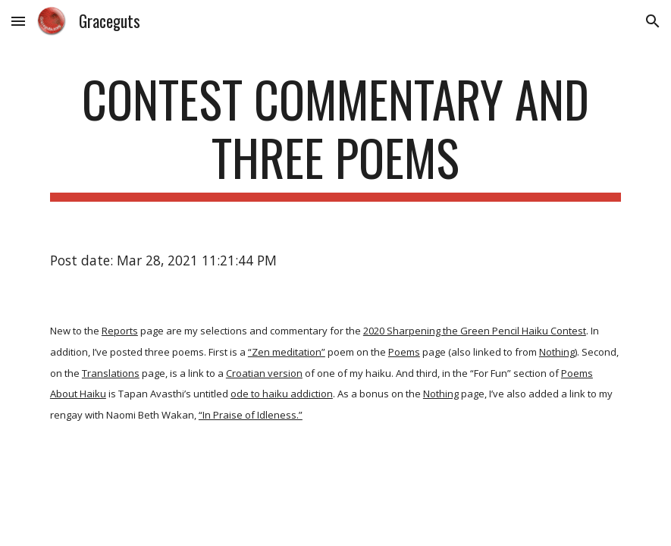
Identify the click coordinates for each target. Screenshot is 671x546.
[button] (18, 21)
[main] (335, 136)
